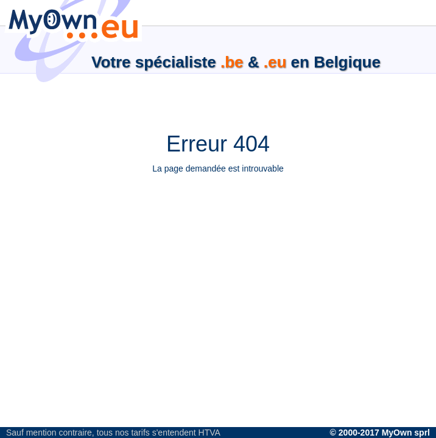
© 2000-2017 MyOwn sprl (380, 432)
